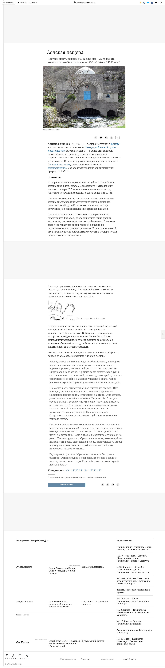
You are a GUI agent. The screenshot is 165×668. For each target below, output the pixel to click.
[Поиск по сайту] (33, 2)
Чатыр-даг (91, 147)
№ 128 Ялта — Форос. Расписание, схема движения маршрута (133, 601)
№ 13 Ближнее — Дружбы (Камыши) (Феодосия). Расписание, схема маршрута (133, 569)
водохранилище (57, 168)
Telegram (85, 659)
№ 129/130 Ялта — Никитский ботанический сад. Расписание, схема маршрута (134, 581)
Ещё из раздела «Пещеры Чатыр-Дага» (32, 541)
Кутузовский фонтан (93, 641)
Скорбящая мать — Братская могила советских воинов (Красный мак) (64, 643)
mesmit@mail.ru (129, 659)
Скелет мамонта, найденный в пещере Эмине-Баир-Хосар (60, 604)
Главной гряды (107, 147)
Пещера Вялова (24, 601)
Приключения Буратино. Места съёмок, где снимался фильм (134, 548)
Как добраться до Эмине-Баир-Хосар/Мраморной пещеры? (62, 570)
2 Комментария (66, 485)
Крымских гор (56, 150)
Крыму (115, 144)
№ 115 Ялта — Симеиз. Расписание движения (129, 622)
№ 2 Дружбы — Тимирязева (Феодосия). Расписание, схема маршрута (134, 612)
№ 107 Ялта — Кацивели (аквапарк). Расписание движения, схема (130, 641)
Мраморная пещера (93, 567)
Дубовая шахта (24, 567)
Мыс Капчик (22, 642)
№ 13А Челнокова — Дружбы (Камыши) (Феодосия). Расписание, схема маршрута (133, 558)
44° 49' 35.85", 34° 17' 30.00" (83, 470)
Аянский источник (59, 164)
